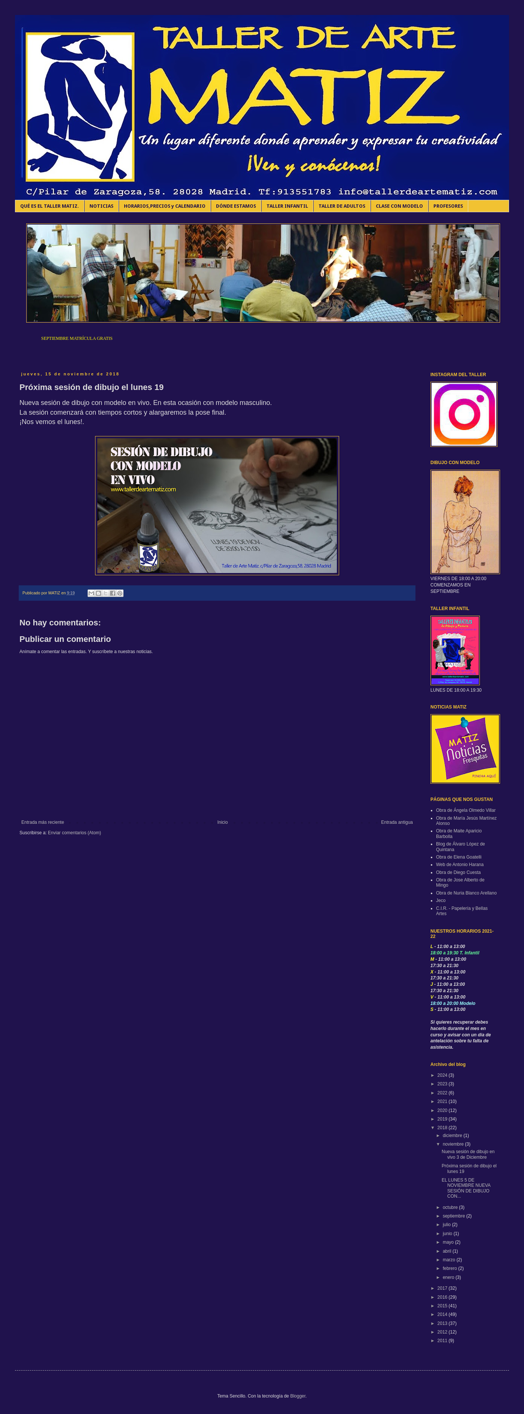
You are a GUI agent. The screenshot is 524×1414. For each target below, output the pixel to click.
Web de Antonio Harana (460, 864)
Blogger (297, 1396)
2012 (443, 1332)
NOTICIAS (101, 206)
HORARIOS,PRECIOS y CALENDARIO (164, 206)
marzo (450, 1259)
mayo (449, 1242)
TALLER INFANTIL (287, 206)
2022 (443, 1092)
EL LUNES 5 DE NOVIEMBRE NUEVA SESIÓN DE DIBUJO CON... (466, 1188)
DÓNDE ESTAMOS (236, 206)
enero (449, 1277)
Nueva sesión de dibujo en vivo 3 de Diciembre (468, 1154)
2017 (443, 1288)
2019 (443, 1119)
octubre (451, 1207)
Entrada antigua (397, 822)
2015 (443, 1305)
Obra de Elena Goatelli (458, 857)
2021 (443, 1101)
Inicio (222, 822)
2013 (443, 1323)
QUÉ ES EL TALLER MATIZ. (49, 206)
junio (448, 1233)
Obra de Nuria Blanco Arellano (466, 893)
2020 (443, 1110)
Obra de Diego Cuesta (458, 872)
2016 (443, 1297)
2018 (443, 1127)
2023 (443, 1084)
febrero (450, 1268)
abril (448, 1251)
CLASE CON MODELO (399, 206)
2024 (443, 1075)
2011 (443, 1340)
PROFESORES (448, 206)
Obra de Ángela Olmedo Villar (466, 810)
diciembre (453, 1135)
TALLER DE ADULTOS (342, 206)
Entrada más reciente (42, 822)
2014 (443, 1314)
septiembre (454, 1216)
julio (447, 1224)
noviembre (454, 1144)
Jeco (440, 900)
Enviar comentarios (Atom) (74, 832)
